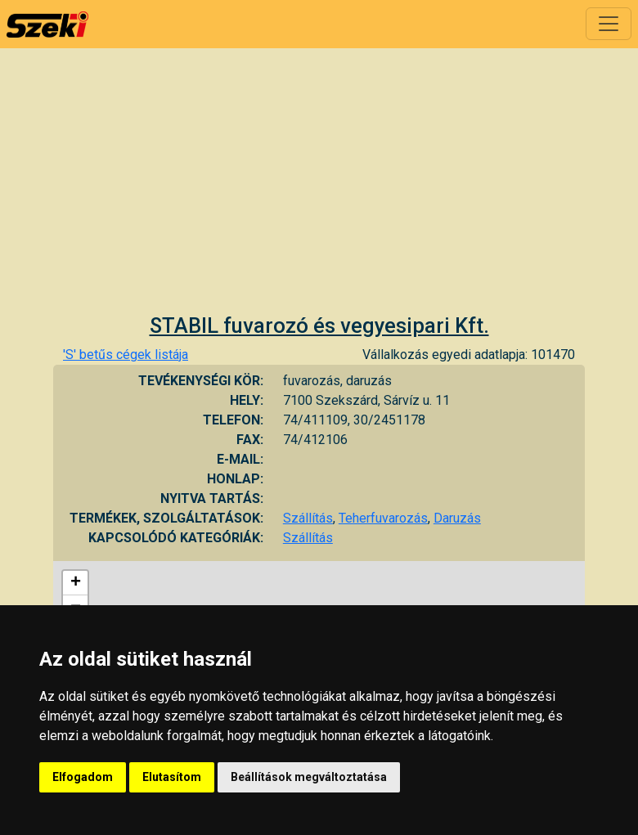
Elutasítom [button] (171, 776)
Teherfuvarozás (383, 518)
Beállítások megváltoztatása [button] (309, 776)
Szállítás (308, 518)
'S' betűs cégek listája (125, 354)
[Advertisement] (319, 190)
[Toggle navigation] (608, 23)
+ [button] (75, 583)
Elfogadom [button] (82, 776)
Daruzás (457, 518)
